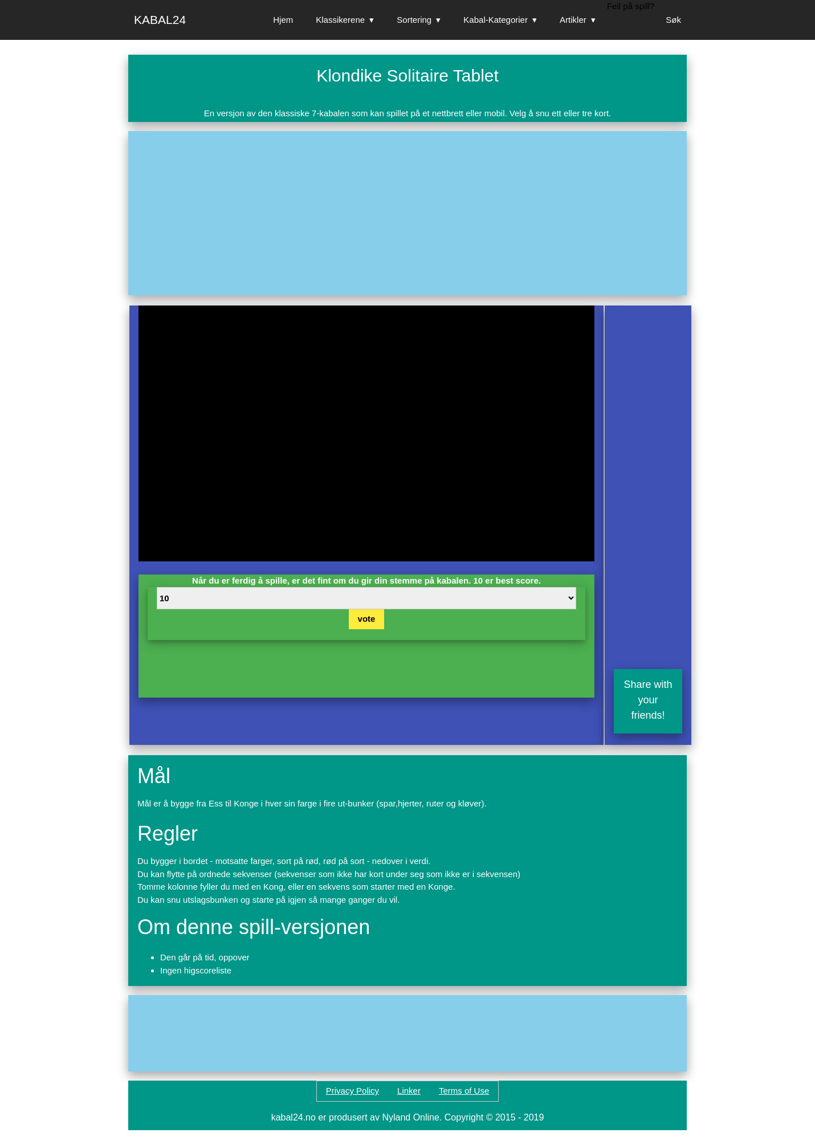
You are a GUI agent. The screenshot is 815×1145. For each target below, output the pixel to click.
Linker (409, 1090)
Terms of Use (464, 1090)
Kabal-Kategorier (495, 20)
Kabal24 (160, 19)
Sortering (414, 20)
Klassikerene (340, 20)
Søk (673, 20)
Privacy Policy (352, 1090)
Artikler (573, 20)
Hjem (283, 20)
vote (367, 619)
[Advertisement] (407, 213)
